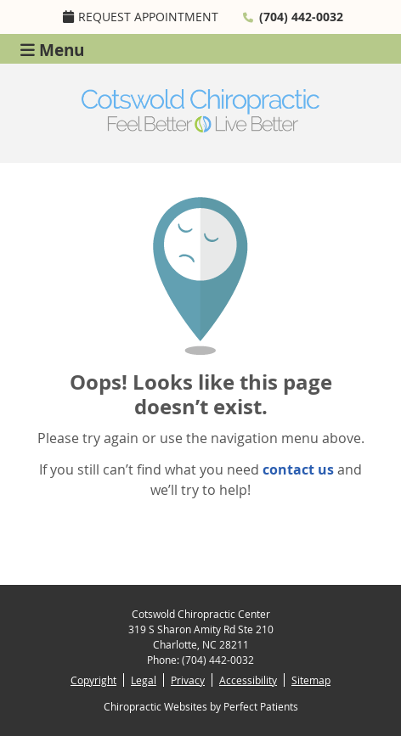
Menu (52, 48)
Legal (143, 680)
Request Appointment (140, 16)
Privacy (188, 680)
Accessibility (248, 680)
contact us (298, 469)
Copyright (93, 680)
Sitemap (310, 680)
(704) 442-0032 (301, 16)
